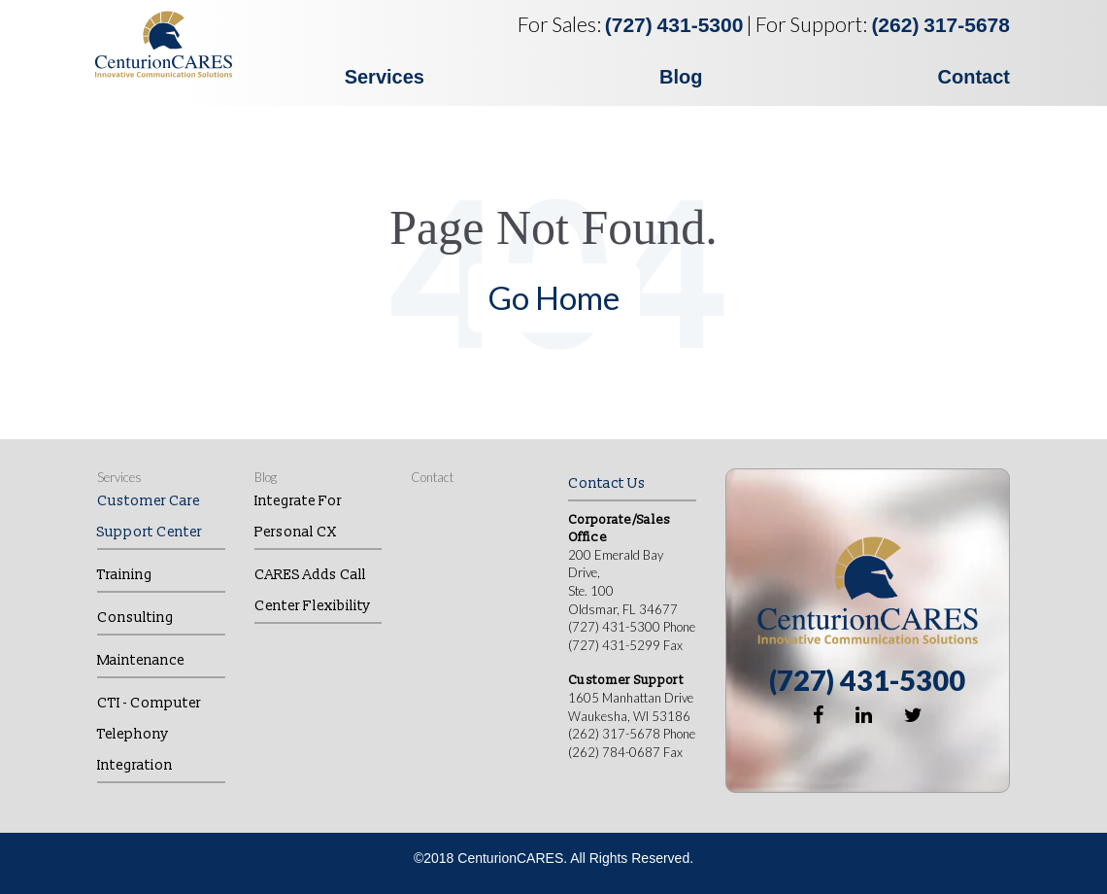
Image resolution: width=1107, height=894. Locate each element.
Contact (974, 76)
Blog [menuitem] (265, 477)
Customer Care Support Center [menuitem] (149, 516)
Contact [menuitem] (432, 477)
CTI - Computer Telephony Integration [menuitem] (149, 734)
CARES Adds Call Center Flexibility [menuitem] (312, 590)
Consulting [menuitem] (135, 617)
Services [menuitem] (119, 477)
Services (384, 76)
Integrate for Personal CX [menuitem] (298, 516)
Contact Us (607, 483)
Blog (680, 76)
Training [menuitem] (124, 575)
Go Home (554, 297)
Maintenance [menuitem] (140, 660)
